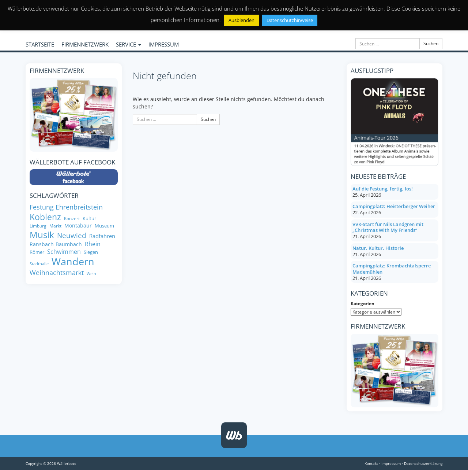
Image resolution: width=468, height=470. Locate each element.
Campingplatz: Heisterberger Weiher (393, 206)
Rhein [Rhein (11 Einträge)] (93, 244)
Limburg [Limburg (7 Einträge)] (38, 226)
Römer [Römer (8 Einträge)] (37, 252)
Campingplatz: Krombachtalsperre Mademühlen (391, 268)
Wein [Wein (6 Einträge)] (91, 273)
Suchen (430, 43)
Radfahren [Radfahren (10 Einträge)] (102, 236)
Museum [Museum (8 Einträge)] (104, 226)
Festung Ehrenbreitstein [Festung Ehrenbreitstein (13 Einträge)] (66, 207)
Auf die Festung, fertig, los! (382, 188)
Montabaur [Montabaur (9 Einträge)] (78, 225)
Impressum (391, 463)
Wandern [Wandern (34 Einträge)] (73, 261)
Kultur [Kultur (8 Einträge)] (89, 218)
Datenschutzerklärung (423, 463)
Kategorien (362, 303)
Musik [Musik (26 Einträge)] (42, 234)
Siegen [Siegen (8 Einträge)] (91, 252)
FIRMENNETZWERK (85, 44)
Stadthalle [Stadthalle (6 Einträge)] (39, 264)
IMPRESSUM (163, 44)
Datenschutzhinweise (290, 20)
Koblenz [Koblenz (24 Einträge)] (45, 216)
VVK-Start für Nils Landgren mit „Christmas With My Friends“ (387, 227)
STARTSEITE (40, 44)
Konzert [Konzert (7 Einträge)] (72, 218)
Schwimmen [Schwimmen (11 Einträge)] (64, 252)
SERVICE (128, 44)
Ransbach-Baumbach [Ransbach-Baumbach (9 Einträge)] (56, 244)
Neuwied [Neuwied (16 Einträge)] (71, 235)
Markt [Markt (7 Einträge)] (55, 226)
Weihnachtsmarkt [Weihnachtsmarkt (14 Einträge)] (57, 272)
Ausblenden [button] (241, 20)
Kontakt (371, 463)
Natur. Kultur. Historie (378, 248)
